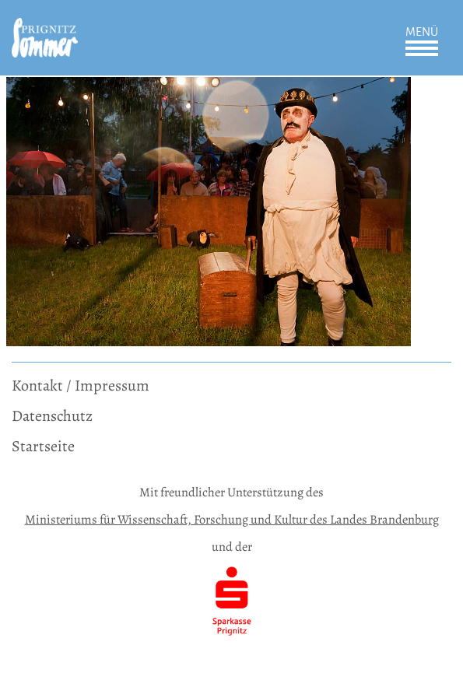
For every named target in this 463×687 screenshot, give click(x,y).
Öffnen (421, 48)
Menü (421, 32)
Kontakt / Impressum (80, 385)
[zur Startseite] (45, 28)
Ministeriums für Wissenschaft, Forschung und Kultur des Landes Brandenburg (232, 519)
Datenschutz (52, 415)
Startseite (43, 446)
